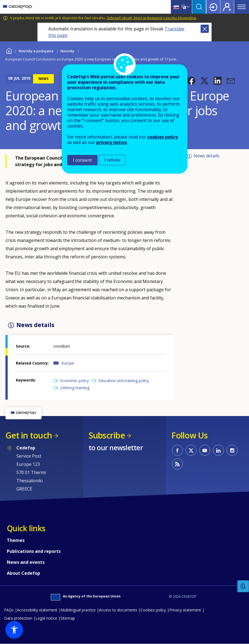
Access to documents (118, 610)
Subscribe (107, 435)
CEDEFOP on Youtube (204, 450)
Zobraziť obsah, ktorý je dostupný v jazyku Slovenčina (151, 17)
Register (227, 7)
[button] (191, 80)
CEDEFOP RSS (177, 463)
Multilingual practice (78, 610)
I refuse (112, 160)
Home (8, 50)
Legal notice (46, 618)
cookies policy (162, 137)
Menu (242, 7)
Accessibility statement (37, 610)
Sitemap (67, 618)
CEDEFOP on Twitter (191, 450)
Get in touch (28, 435)
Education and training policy (123, 380)
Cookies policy (153, 610)
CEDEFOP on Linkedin (218, 450)
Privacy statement (185, 610)
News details (206, 156)
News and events (26, 562)
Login (213, 7)
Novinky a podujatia (36, 50)
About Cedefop (23, 573)
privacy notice (111, 142)
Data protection (18, 618)
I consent (82, 160)
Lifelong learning (74, 387)
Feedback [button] (243, 586)
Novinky (67, 50)
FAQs (9, 610)
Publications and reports (34, 551)
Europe (67, 363)
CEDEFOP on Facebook (177, 450)
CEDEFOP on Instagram (232, 450)
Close (205, 29)
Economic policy (74, 380)
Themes (16, 540)
